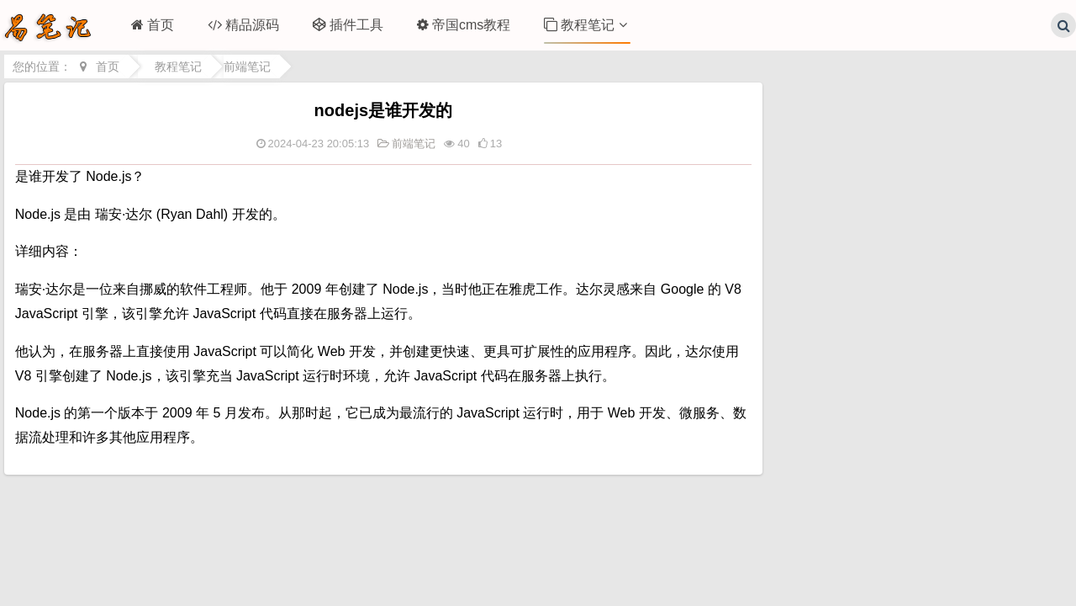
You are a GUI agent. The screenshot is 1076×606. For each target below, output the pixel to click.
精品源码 (243, 25)
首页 (152, 25)
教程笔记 (585, 25)
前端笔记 (247, 66)
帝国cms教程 (463, 25)
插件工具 (348, 25)
